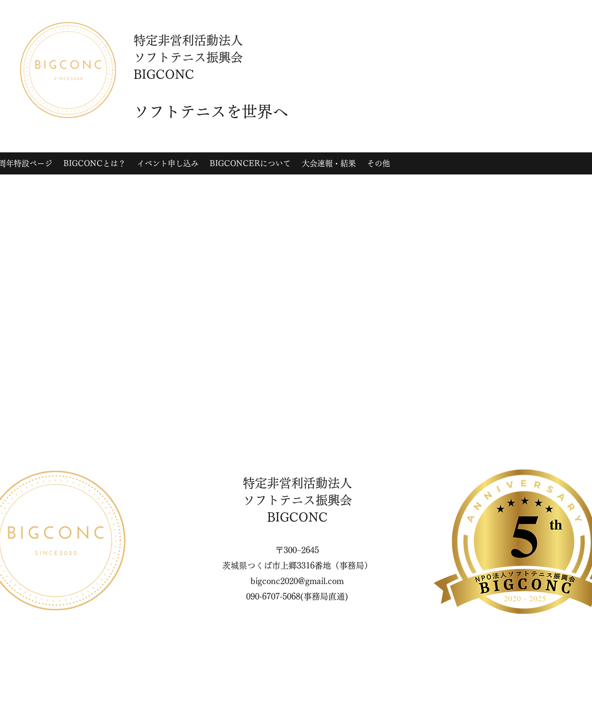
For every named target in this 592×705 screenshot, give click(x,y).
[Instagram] (457, 143)
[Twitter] (474, 143)
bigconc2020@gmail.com (297, 581)
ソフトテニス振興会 (297, 500)
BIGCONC (297, 517)
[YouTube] (491, 143)
